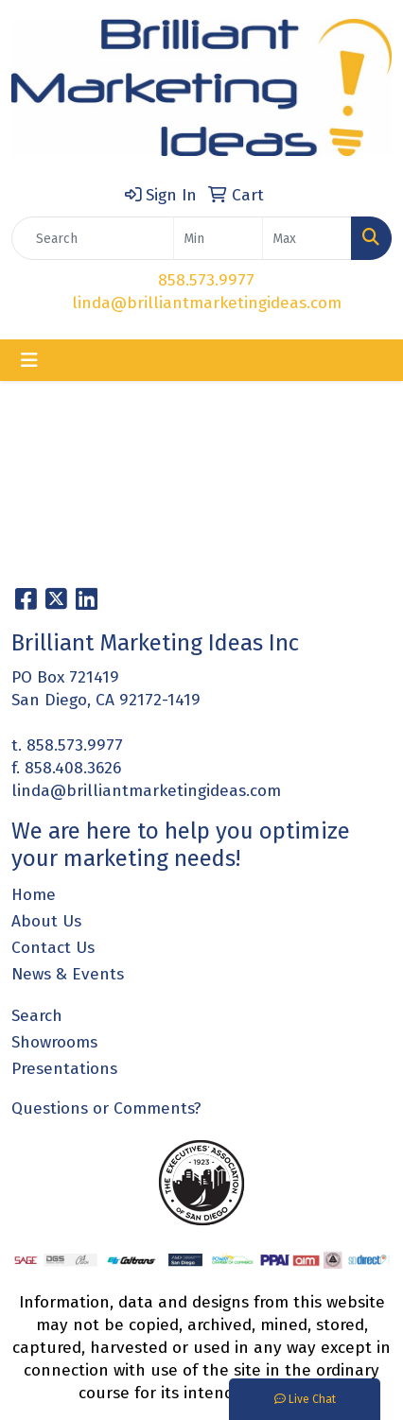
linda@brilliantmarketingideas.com (207, 303)
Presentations (64, 1069)
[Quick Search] (92, 238)
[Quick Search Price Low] (218, 238)
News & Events (67, 974)
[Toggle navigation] (29, 360)
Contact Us (53, 948)
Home (33, 895)
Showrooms (54, 1042)
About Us (46, 921)
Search (36, 1016)
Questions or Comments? (106, 1108)
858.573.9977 (206, 280)
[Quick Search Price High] (307, 238)
